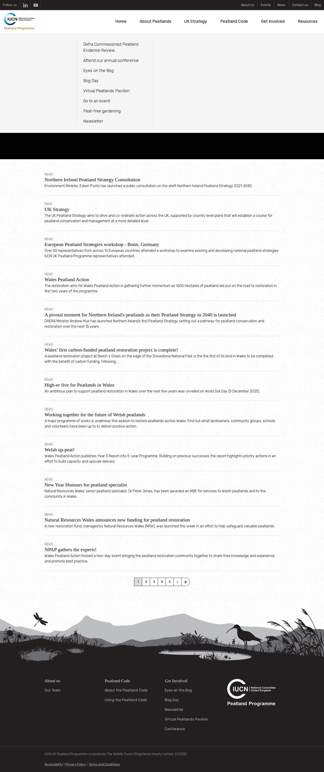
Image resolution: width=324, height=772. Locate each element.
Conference (175, 729)
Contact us (300, 5)
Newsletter (174, 709)
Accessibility (54, 764)
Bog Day (172, 700)
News (281, 5)
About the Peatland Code (126, 690)
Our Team (53, 690)
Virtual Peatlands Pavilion (186, 719)
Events (266, 5)
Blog (318, 5)
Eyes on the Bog (178, 690)
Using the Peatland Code (126, 700)
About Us (247, 5)
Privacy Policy (75, 764)
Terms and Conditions (104, 764)
